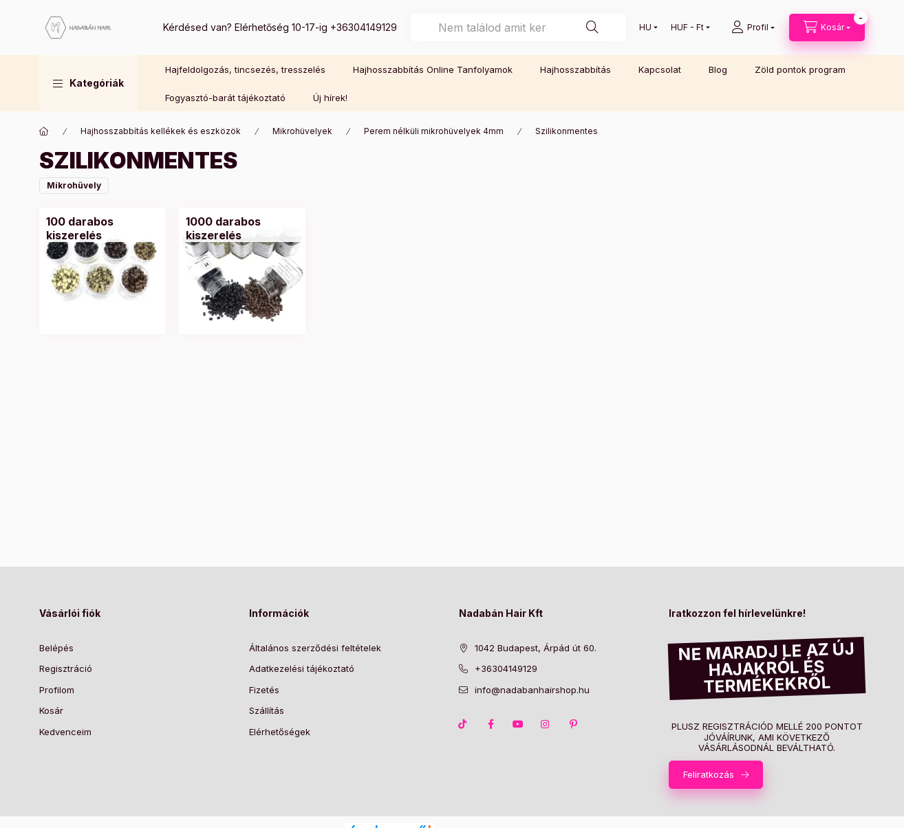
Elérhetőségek (279, 731)
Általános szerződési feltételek (315, 647)
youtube (518, 724)
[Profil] (753, 27)
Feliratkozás (708, 774)
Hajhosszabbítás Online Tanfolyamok (433, 69)
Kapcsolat (659, 69)
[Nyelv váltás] (645, 27)
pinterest (573, 724)
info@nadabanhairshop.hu (532, 689)
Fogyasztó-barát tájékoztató (225, 97)
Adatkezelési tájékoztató (301, 668)
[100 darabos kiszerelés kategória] (102, 228)
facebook (490, 724)
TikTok (463, 724)
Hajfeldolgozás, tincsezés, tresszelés (245, 69)
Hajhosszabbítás (575, 69)
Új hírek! (330, 97)
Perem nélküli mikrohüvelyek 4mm (434, 131)
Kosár (51, 710)
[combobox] (518, 27)
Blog (718, 69)
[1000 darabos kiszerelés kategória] (242, 228)
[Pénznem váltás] (687, 27)
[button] (88, 83)
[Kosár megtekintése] (827, 27)
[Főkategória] (44, 131)
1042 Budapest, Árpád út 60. (535, 647)
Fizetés (264, 689)
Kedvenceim (65, 731)
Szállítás (266, 710)
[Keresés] (592, 27)
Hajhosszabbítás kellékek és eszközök (160, 131)
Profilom (56, 689)
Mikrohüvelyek (302, 131)
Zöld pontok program (800, 69)
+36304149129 (363, 27)
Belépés (56, 647)
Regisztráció (65, 668)
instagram (545, 724)
